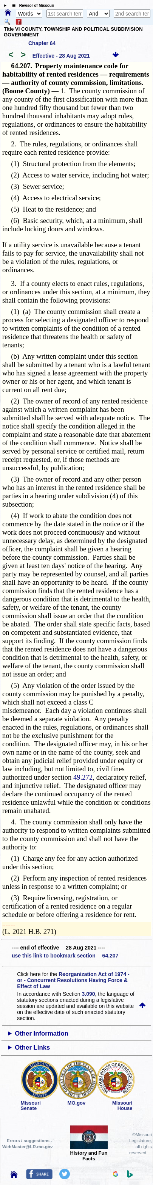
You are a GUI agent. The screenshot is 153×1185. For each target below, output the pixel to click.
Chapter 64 (42, 43)
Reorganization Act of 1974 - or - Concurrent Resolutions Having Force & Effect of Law (73, 980)
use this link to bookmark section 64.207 (65, 956)
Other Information (41, 1033)
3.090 (88, 994)
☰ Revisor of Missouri (31, 5)
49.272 (83, 777)
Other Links (32, 1047)
